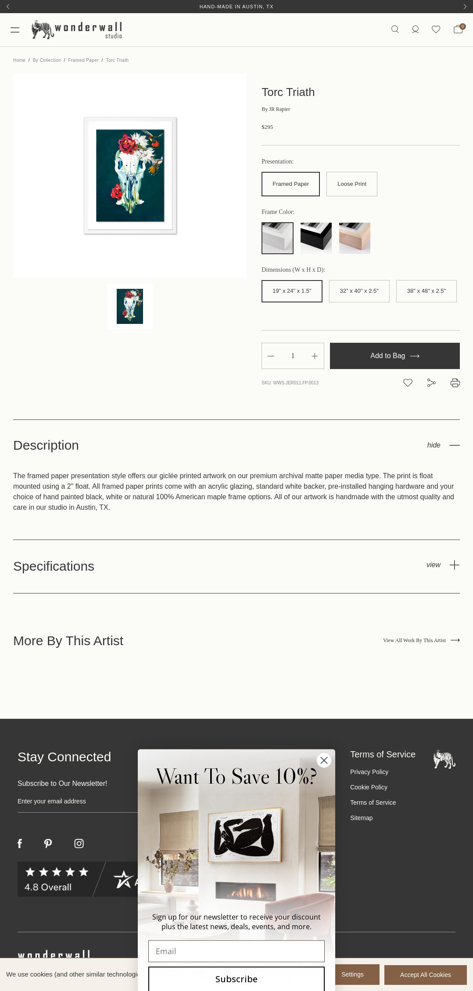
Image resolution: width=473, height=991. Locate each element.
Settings (351, 974)
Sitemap (361, 819)
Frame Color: (278, 213)
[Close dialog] (324, 925)
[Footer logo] (444, 760)
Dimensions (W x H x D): (293, 271)
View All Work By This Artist (421, 642)
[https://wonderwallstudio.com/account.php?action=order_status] (414, 30)
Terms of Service (373, 803)
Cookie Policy (368, 788)
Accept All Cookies (425, 974)
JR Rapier (276, 111)
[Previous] (7, 6)
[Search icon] (394, 30)
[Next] (465, 6)
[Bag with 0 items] (457, 30)
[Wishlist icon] (435, 30)
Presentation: (278, 163)
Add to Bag (394, 357)
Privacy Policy (369, 773)
